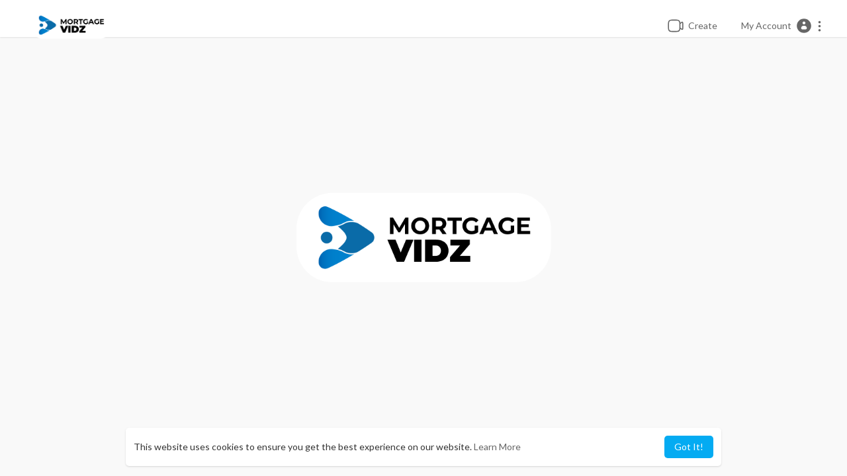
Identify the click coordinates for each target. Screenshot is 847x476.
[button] (782, 26)
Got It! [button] (688, 446)
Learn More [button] (497, 446)
